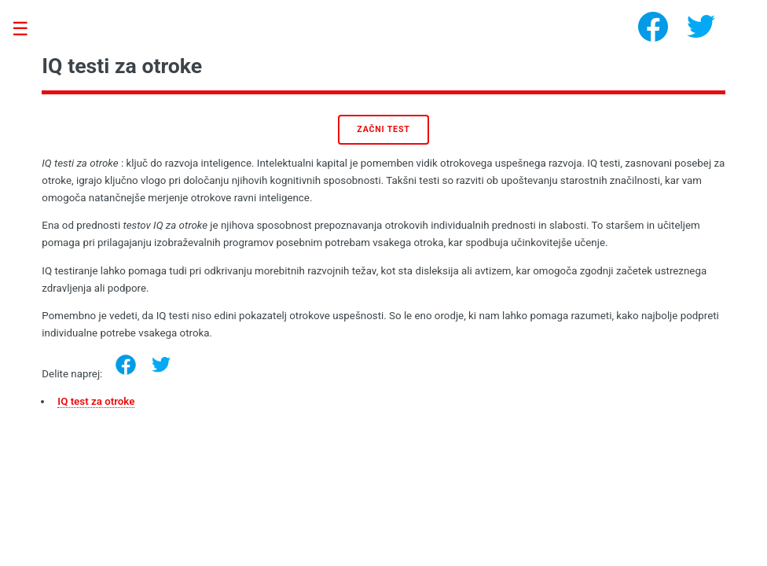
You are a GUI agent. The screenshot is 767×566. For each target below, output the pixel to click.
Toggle (28, 29)
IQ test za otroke (95, 401)
